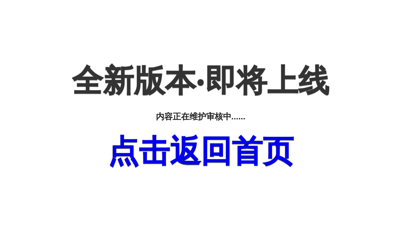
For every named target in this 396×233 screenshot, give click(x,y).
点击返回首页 (201, 151)
